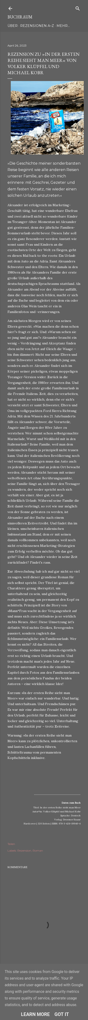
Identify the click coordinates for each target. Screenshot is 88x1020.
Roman (38, 850)
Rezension (24, 850)
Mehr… (63, 26)
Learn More (35, 1014)
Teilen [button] (11, 844)
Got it (61, 1014)
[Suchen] (77, 7)
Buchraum (20, 17)
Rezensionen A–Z (37, 26)
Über (13, 26)
